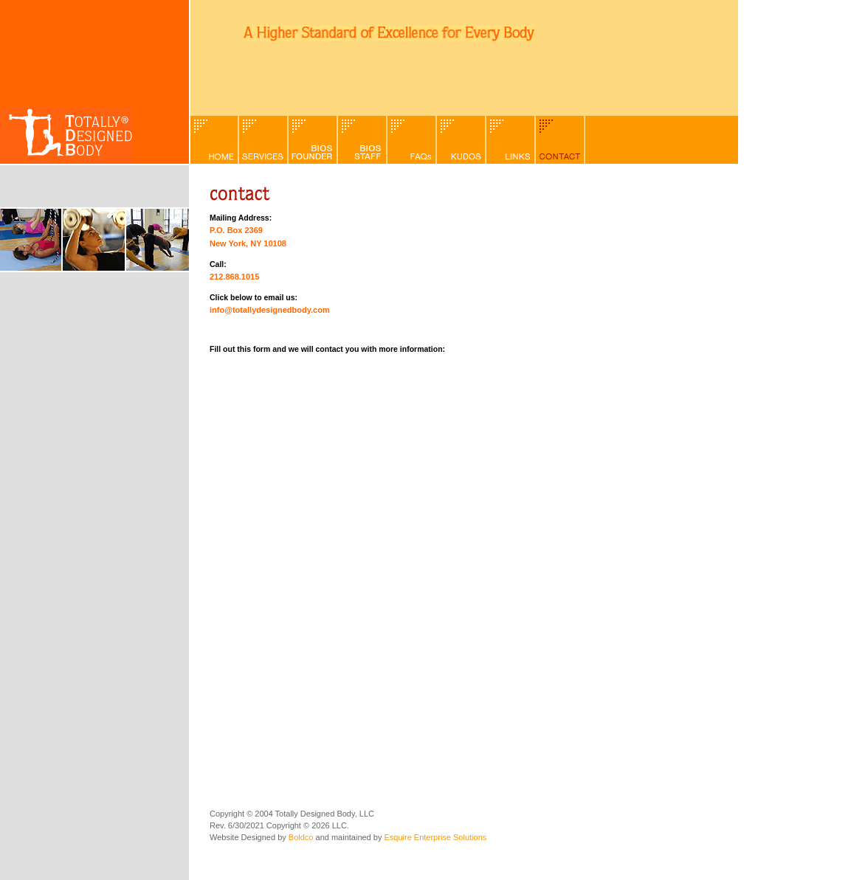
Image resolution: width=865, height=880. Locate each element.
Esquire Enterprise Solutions (435, 837)
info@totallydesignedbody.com (270, 309)
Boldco (301, 837)
